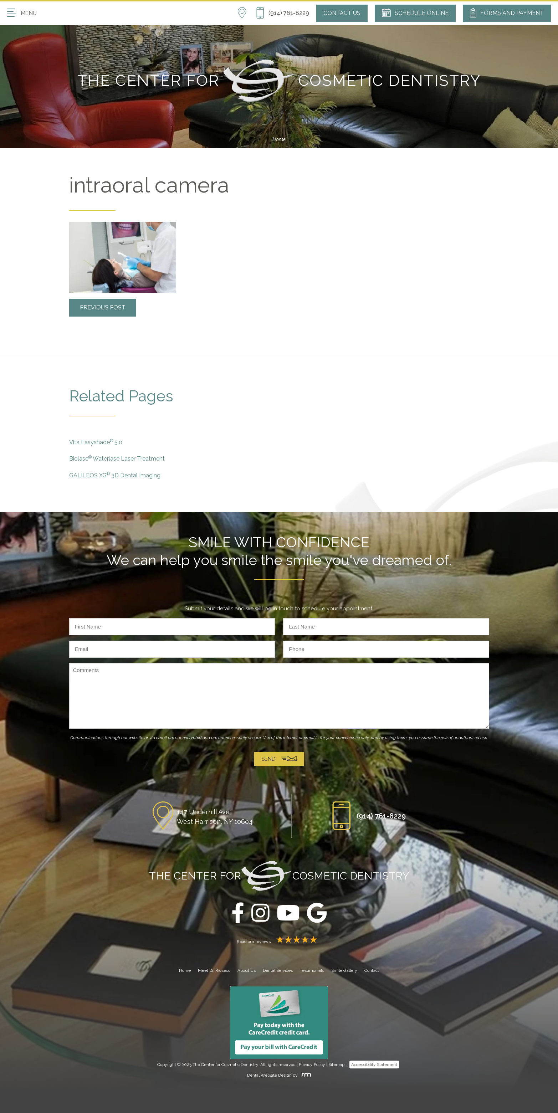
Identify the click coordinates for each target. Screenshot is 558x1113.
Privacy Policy (312, 1064)
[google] (316, 913)
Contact (371, 970)
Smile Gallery (344, 970)
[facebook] (238, 913)
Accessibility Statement (374, 1064)
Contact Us (341, 13)
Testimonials (312, 970)
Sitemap (336, 1064)
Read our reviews (279, 941)
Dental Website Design (269, 1075)
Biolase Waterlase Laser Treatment (117, 458)
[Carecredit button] (279, 1022)
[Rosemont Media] (305, 1075)
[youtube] (288, 913)
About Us (246, 970)
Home (279, 139)
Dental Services (278, 970)
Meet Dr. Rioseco (214, 970)
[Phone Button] (282, 13)
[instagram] (260, 913)
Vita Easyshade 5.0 (95, 442)
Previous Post (103, 307)
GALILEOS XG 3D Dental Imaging (114, 475)
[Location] (246, 13)
